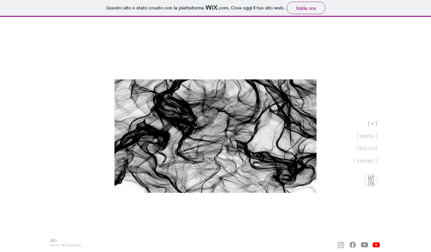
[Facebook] (353, 245)
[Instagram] (341, 245)
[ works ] (367, 136)
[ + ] (372, 123)
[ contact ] (365, 161)
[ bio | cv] (366, 148)
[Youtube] (364, 245)
